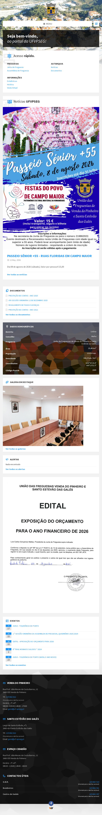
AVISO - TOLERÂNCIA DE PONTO (26, 626)
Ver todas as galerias (16, 449)
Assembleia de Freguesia (18, 70)
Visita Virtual (12, 88)
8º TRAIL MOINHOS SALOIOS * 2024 (27, 649)
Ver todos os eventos (16, 665)
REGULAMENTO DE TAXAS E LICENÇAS (24, 305)
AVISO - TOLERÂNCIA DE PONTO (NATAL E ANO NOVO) (34, 657)
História (10, 84)
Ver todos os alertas (15, 469)
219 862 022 (11, 697)
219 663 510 (94, 782)
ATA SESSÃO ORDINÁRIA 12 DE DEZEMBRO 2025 (28, 300)
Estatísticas (12, 81)
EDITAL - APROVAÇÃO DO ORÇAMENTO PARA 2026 (33, 641)
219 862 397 (94, 794)
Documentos (56, 70)
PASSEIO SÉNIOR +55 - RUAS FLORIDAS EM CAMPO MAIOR (49, 256)
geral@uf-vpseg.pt (16, 709)
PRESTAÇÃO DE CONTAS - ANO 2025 (23, 295)
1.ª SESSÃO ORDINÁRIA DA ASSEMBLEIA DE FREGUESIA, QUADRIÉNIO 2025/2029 (45, 633)
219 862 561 (94, 788)
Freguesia (13, 63)
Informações (14, 77)
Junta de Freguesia (15, 67)
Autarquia (57, 63)
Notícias (54, 67)
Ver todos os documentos (18, 314)
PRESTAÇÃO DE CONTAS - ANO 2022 (23, 309)
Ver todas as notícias (17, 274)
